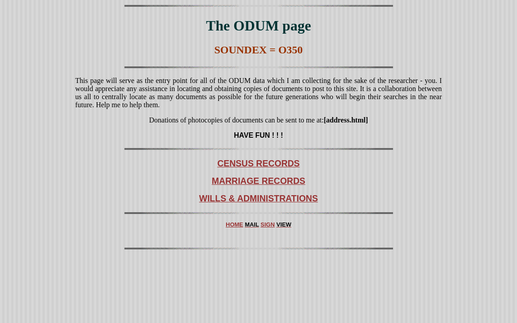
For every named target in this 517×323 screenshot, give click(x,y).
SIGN (268, 224)
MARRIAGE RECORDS (258, 181)
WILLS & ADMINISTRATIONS (258, 198)
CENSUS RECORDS (258, 163)
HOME (234, 224)
